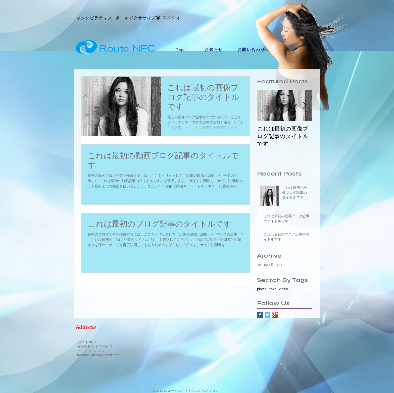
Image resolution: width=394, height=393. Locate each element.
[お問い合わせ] (251, 50)
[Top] (180, 50)
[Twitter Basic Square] (267, 315)
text (272, 289)
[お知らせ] (214, 50)
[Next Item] (304, 105)
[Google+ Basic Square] (275, 315)
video (283, 289)
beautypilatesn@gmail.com (98, 355)
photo (261, 289)
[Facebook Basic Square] (260, 315)
